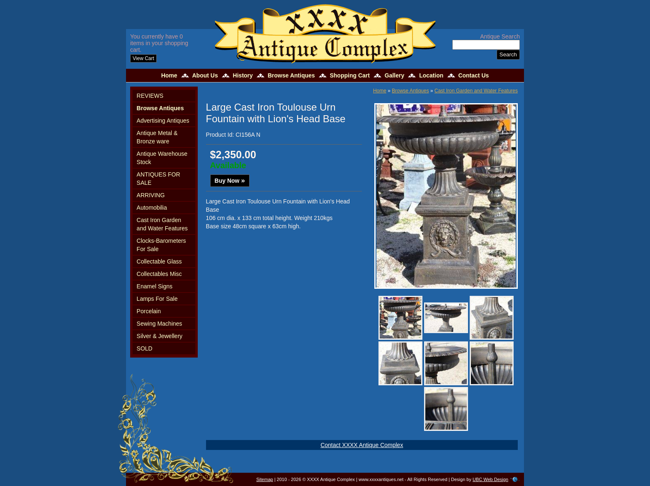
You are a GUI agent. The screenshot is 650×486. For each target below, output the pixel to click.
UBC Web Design (490, 479)
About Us (205, 75)
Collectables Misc (159, 274)
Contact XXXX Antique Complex (361, 445)
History (243, 75)
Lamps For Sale (157, 298)
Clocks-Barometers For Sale (161, 244)
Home (169, 75)
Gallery (394, 75)
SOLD (145, 348)
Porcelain (149, 311)
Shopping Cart (349, 75)
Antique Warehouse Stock (162, 157)
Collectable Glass (159, 261)
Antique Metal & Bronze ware (157, 137)
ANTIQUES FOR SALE (158, 178)
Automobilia (152, 207)
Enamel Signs (154, 286)
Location (431, 75)
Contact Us (473, 75)
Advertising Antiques (163, 120)
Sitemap (264, 479)
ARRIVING (151, 195)
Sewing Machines (159, 323)
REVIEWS (150, 95)
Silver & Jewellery (159, 336)
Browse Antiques (291, 75)
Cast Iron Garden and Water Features (162, 224)
